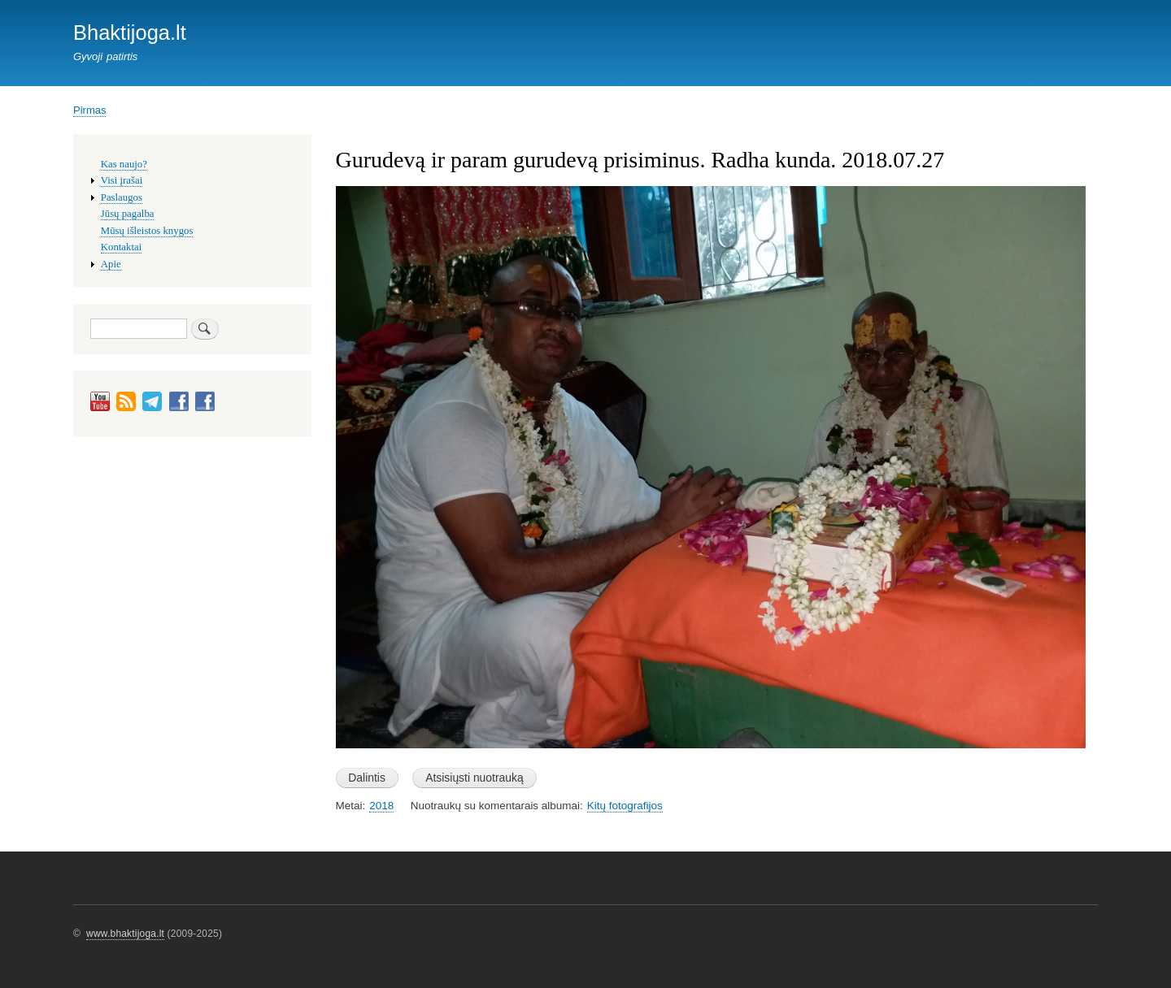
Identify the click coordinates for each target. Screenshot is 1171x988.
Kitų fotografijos (625, 806)
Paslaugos (121, 197)
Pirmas (89, 110)
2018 (381, 806)
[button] (711, 756)
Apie (111, 264)
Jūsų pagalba (128, 213)
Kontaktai (121, 247)
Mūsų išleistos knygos (147, 230)
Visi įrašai (121, 180)
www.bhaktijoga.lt (125, 933)
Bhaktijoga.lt (129, 32)
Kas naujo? (124, 164)
